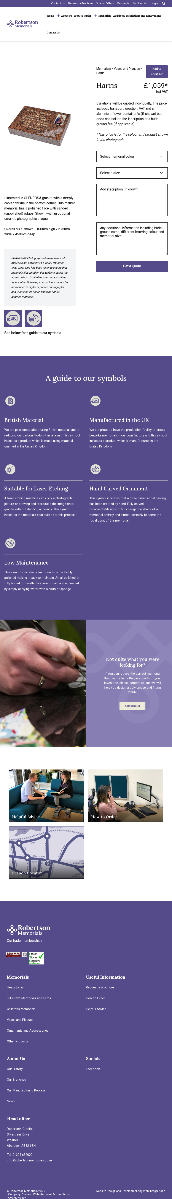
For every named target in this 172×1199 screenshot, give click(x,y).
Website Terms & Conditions (51, 1194)
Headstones (15, 987)
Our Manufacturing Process (26, 1090)
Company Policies (19, 1194)
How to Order (82, 15)
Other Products (17, 1041)
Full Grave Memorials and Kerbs (29, 998)
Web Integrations (154, 1191)
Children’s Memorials (21, 1009)
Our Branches (16, 1080)
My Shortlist (140, 3)
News (11, 1101)
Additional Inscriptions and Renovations (137, 15)
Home (50, 15)
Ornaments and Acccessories (27, 1030)
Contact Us (58, 3)
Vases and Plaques (127, 68)
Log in (155, 3)
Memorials (104, 15)
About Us (66, 15)
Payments (123, 3)
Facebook (93, 1069)
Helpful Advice (96, 1009)
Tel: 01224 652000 (19, 1155)
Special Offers (105, 3)
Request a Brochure (80, 3)
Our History (15, 1069)
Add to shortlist (157, 71)
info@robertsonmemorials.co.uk (29, 1160)
